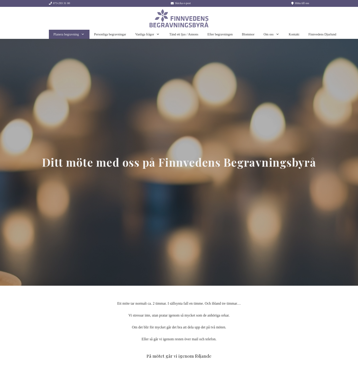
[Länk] (179, 18)
